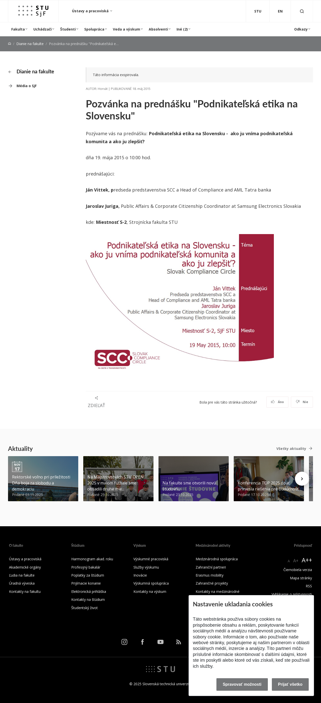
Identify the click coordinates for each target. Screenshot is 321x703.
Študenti (68, 29)
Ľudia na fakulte (22, 575)
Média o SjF (27, 85)
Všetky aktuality (291, 448)
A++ (307, 560)
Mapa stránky (301, 578)
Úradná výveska (22, 583)
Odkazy (301, 29)
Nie (302, 402)
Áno (277, 402)
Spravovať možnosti (242, 684)
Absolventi (158, 29)
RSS (309, 586)
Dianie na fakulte (30, 43)
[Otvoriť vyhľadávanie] (302, 11)
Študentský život (84, 607)
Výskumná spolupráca (151, 583)
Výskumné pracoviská (150, 559)
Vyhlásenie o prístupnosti (292, 594)
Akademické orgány (25, 567)
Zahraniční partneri (211, 567)
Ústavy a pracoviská (91, 11)
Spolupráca (94, 29)
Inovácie (140, 575)
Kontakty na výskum (149, 591)
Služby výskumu (146, 567)
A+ (295, 561)
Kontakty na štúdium (88, 599)
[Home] (9, 43)
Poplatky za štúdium (87, 575)
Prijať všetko (290, 684)
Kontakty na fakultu (25, 591)
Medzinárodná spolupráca (217, 559)
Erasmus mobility (209, 575)
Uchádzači (42, 29)
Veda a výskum (126, 29)
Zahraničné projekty (212, 583)
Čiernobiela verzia (297, 569)
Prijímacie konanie (86, 583)
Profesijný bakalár (85, 567)
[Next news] (302, 479)
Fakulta (18, 29)
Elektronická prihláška (88, 591)
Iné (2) (182, 29)
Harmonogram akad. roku (92, 559)
